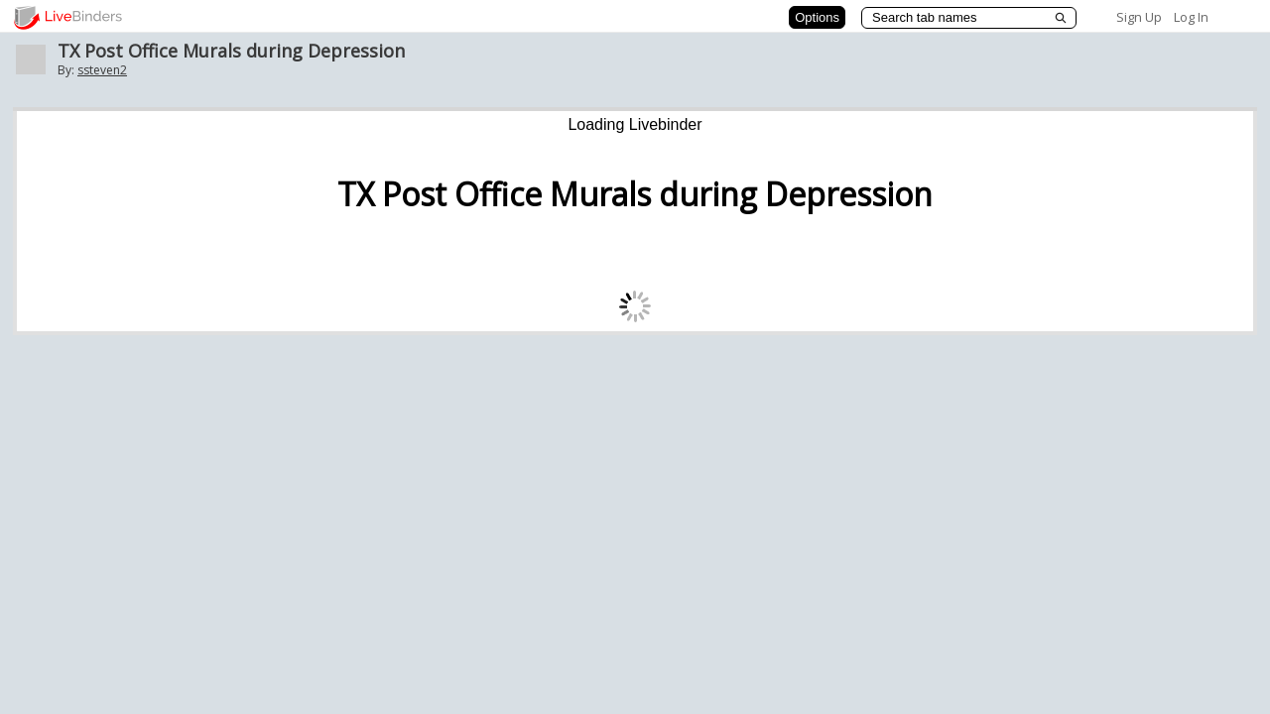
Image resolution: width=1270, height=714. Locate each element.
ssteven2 (102, 69)
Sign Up (1139, 17)
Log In (1191, 17)
